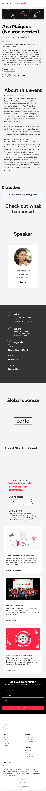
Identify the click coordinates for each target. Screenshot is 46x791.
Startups (5, 741)
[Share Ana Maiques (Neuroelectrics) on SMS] (23, 75)
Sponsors (6, 743)
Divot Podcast (29, 756)
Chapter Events (29, 739)
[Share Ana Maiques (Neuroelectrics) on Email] (18, 75)
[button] (43, 3)
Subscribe (22, 708)
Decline (23, 783)
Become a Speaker (30, 741)
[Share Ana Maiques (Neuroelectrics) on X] (8, 75)
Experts (5, 739)
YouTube (27, 754)
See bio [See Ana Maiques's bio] (23, 282)
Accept (22, 779)
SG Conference (29, 737)
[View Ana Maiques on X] (23, 266)
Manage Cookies (23, 786)
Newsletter (28, 750)
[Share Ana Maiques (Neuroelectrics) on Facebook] (4, 75)
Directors (6, 745)
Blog (26, 752)
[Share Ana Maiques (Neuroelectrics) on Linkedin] (13, 75)
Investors (6, 737)
